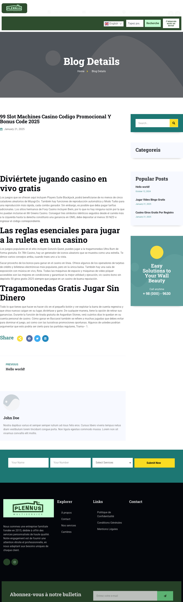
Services (55, 23)
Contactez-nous (90, 23)
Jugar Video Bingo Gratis (150, 239)
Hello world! (143, 226)
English (111, 24)
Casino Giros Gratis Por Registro (155, 252)
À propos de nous (30, 23)
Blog (71, 23)
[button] (29, 344)
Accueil (9, 23)
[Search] (174, 123)
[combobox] (134, 23)
